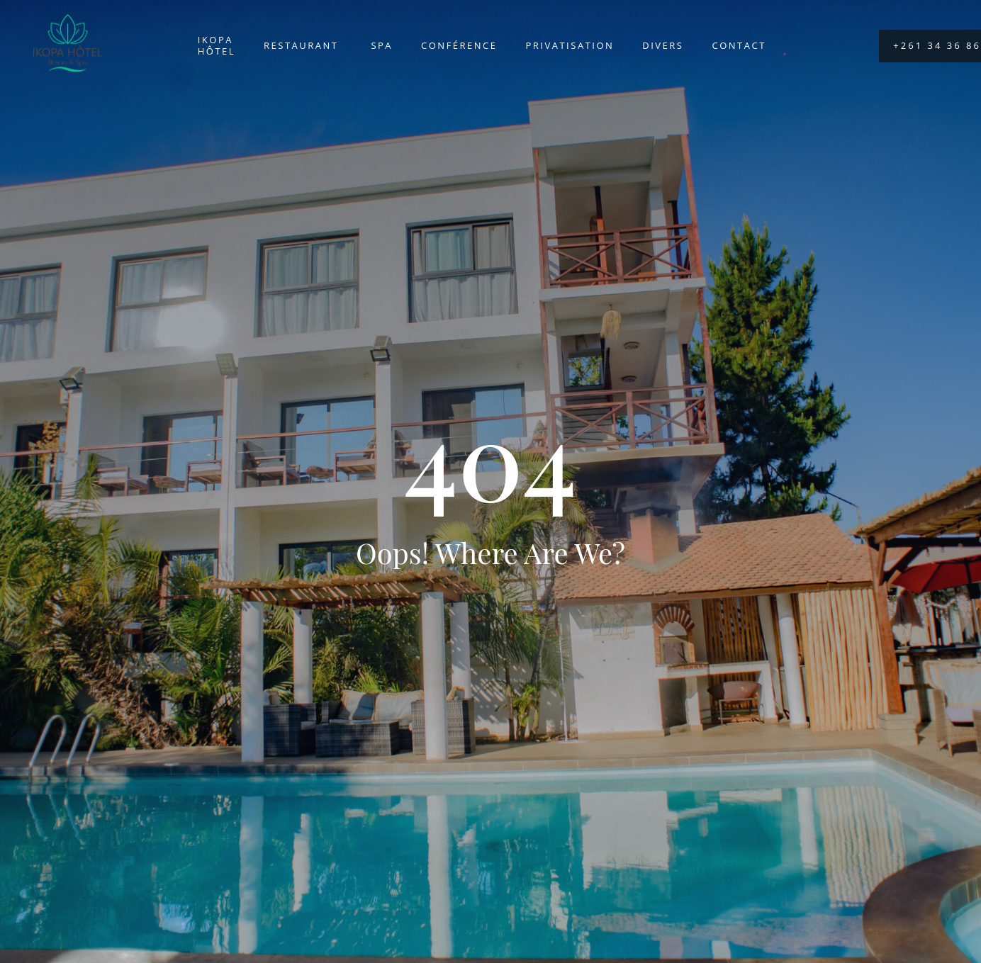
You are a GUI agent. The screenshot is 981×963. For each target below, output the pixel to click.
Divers (662, 45)
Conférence (459, 45)
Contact (739, 45)
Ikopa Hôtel (216, 45)
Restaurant (303, 45)
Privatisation (570, 45)
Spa (382, 45)
